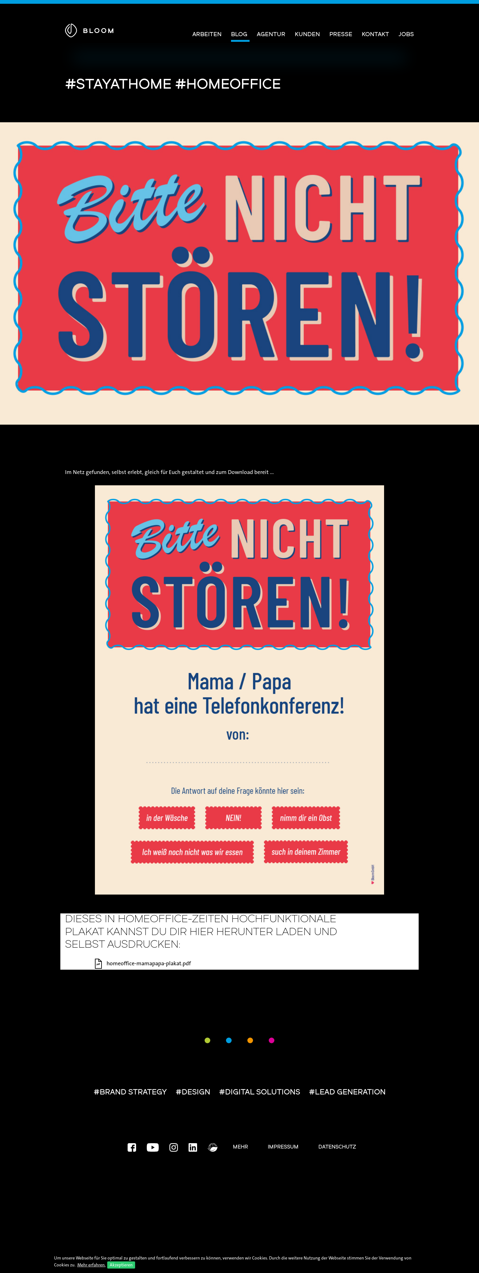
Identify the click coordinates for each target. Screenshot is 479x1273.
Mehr (240, 1147)
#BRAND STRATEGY (130, 1092)
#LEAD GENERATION (347, 1092)
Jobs (406, 35)
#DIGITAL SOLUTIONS (259, 1092)
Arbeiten (207, 35)
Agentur (271, 35)
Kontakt (375, 35)
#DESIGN (193, 1092)
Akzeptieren (121, 1265)
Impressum (283, 1147)
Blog (239, 35)
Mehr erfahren (91, 1265)
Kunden (307, 35)
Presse (340, 35)
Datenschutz (337, 1147)
